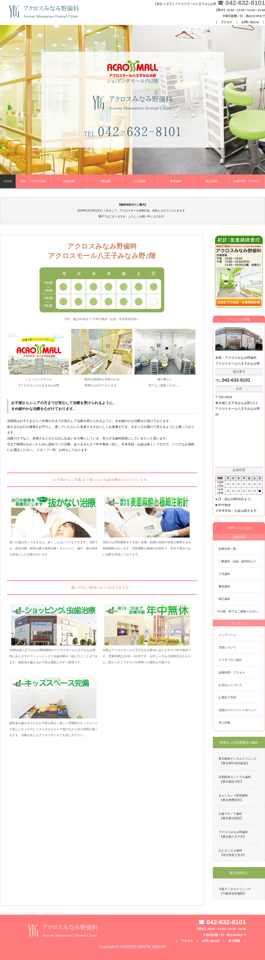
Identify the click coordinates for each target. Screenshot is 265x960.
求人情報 (224, 722)
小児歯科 (140, 181)
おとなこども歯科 (231, 853)
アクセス (227, 22)
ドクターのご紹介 (230, 660)
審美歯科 (176, 181)
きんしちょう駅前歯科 (232, 798)
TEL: (232, 380)
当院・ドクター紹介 (33, 181)
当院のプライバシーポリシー (237, 710)
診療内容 (69, 181)
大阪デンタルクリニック (234, 891)
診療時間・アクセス (247, 181)
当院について (227, 647)
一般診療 (104, 181)
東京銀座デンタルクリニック (237, 761)
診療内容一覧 (227, 548)
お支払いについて (230, 685)
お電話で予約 (227, 697)
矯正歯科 (211, 181)
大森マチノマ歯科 (230, 816)
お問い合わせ (250, 22)
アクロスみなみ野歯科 (232, 834)
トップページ (227, 635)
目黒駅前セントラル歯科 (234, 779)
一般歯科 (238, 561)
